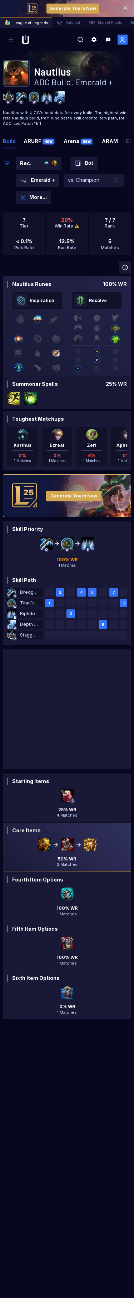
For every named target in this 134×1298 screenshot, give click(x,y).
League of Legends (26, 23)
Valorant (68, 22)
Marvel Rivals (105, 22)
